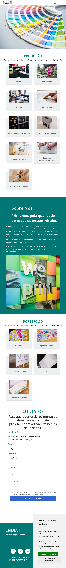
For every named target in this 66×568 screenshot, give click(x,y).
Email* (13, 474)
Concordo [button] (43, 554)
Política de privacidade (15, 534)
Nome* (13, 467)
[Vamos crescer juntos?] (29, 46)
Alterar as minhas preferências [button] (49, 559)
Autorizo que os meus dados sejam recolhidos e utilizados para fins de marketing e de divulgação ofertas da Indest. (33, 493)
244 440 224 (12, 458)
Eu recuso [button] (53, 554)
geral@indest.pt (14, 449)
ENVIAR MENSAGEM (33, 498)
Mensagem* (15, 481)
